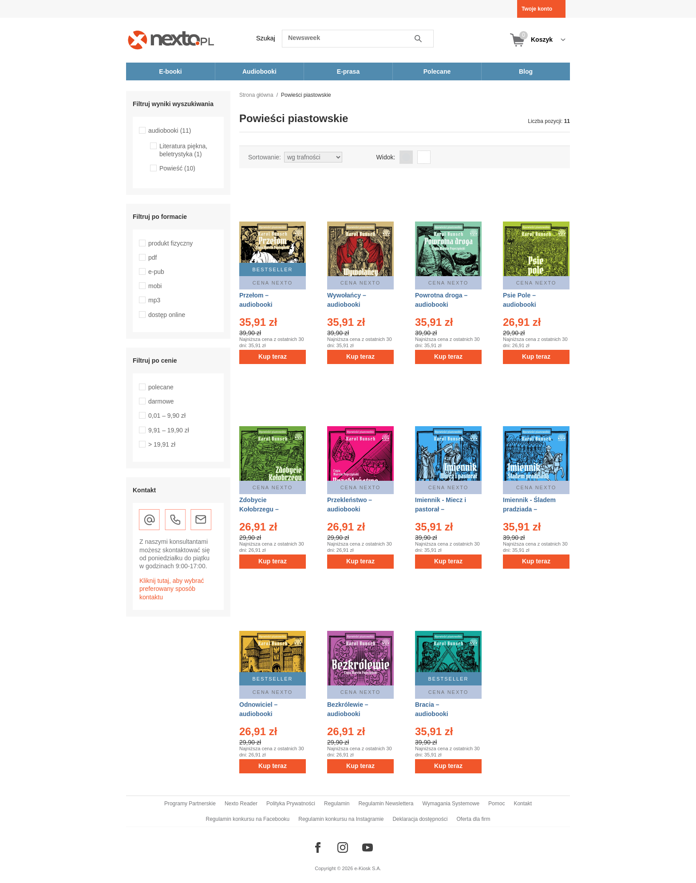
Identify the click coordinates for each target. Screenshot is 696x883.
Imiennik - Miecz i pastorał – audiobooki (440, 509)
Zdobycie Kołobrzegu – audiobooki (259, 509)
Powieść (177, 168)
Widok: (385, 157)
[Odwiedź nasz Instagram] (343, 847)
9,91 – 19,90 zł (168, 430)
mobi (155, 285)
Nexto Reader (241, 803)
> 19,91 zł (161, 444)
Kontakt (523, 803)
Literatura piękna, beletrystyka (183, 150)
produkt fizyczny (170, 243)
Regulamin (336, 803)
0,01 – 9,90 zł (167, 415)
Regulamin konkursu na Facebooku (248, 819)
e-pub (156, 271)
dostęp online (166, 314)
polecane (161, 387)
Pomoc (496, 803)
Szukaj (265, 38)
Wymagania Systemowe (450, 803)
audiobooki (169, 130)
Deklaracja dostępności (419, 819)
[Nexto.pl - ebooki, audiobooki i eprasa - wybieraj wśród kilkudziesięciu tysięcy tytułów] (171, 40)
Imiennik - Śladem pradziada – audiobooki (529, 509)
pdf (152, 257)
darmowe (161, 401)
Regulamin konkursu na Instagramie (341, 819)
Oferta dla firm (473, 819)
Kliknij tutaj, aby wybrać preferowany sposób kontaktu (171, 588)
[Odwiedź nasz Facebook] (318, 847)
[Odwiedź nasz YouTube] (367, 847)
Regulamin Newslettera (385, 803)
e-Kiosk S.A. (367, 868)
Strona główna (256, 95)
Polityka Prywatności (290, 803)
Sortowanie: (264, 157)
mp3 (154, 300)
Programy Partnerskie (190, 803)
